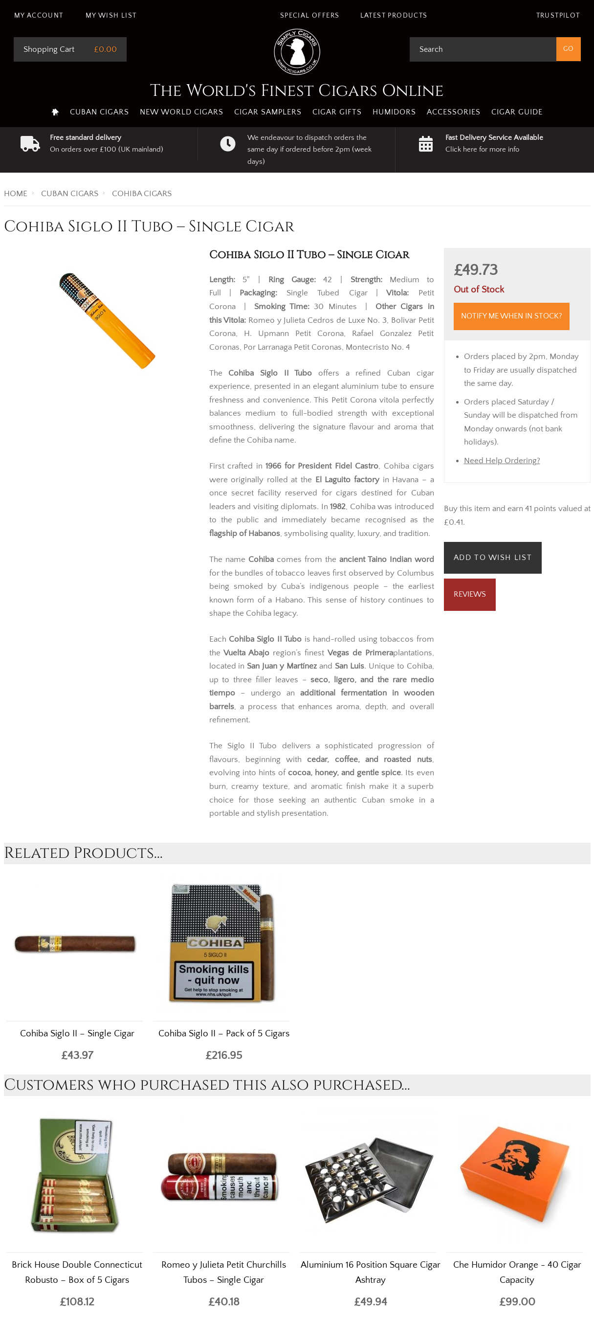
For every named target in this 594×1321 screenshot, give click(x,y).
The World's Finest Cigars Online (297, 91)
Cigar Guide (517, 112)
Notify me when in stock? (511, 316)
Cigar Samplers (268, 112)
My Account (39, 16)
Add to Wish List (493, 557)
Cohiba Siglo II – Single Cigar (77, 1034)
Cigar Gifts (337, 112)
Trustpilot (558, 16)
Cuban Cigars (99, 112)
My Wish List (111, 16)
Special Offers (310, 16)
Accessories (454, 112)
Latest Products (394, 16)
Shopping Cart (48, 49)
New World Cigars (181, 112)
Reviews (470, 594)
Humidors (394, 112)
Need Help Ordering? (502, 460)
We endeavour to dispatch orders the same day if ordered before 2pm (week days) (309, 150)
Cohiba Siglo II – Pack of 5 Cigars (223, 1034)
